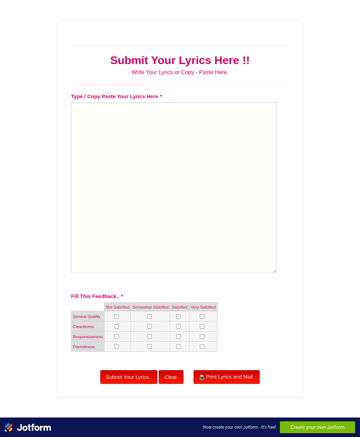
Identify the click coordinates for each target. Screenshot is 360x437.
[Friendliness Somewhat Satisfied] (149, 346)
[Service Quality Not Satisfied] (116, 316)
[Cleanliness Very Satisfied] (202, 326)
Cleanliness (83, 326)
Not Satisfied (117, 307)
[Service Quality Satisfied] (178, 316)
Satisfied (179, 307)
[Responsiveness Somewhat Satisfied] (149, 336)
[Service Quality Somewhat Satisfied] (149, 316)
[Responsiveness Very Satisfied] (202, 336)
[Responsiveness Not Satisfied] (116, 336)
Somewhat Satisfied (150, 307)
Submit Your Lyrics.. (129, 377)
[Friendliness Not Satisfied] (116, 346)
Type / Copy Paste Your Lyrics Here (116, 96)
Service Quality (86, 316)
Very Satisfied (203, 307)
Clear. (171, 377)
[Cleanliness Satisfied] (178, 326)
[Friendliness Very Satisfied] (202, 346)
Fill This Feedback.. (97, 296)
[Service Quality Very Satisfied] (202, 316)
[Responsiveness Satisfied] (178, 336)
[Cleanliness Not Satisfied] (116, 326)
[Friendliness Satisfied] (178, 346)
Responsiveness (88, 336)
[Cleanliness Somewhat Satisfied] (149, 326)
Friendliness (84, 346)
